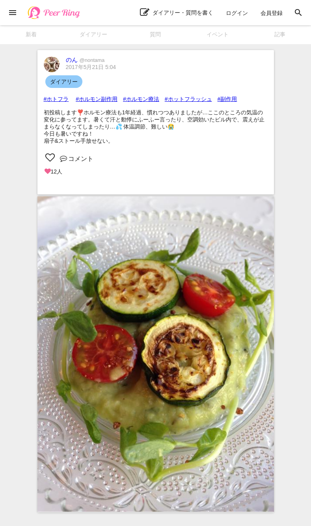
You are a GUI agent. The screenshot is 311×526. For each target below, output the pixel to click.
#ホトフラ (56, 99)
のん (85, 59)
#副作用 (227, 99)
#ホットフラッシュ (188, 99)
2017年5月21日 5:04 (91, 67)
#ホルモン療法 (141, 99)
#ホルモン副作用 (96, 99)
